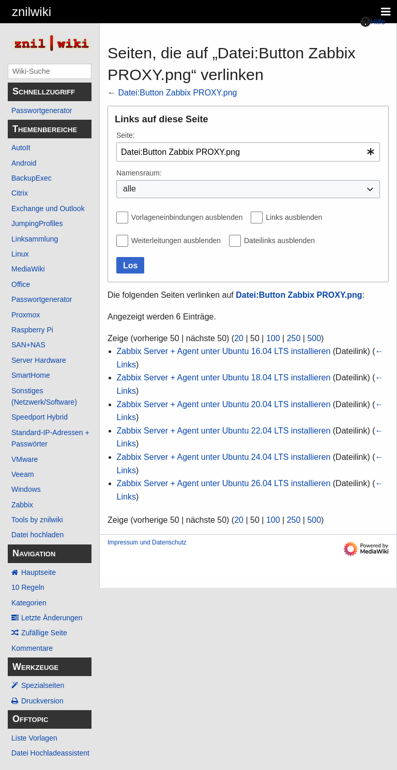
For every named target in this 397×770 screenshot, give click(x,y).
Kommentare (32, 648)
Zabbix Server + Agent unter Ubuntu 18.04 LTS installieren (224, 377)
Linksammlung (34, 239)
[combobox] (248, 152)
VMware (24, 459)
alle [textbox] (129, 188)
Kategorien (29, 603)
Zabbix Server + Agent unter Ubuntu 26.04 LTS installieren (224, 483)
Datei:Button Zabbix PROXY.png (177, 92)
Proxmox (25, 315)
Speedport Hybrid (39, 417)
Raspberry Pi (32, 330)
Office (20, 284)
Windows (26, 489)
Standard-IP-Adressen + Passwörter (50, 438)
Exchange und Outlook (48, 208)
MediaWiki (28, 269)
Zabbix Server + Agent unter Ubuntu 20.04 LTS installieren (224, 404)
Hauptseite (38, 572)
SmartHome (30, 375)
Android (23, 163)
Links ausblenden (294, 217)
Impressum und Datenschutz (147, 542)
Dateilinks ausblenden (279, 240)
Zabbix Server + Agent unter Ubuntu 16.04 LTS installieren (224, 351)
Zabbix (22, 505)
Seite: (125, 135)
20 (238, 338)
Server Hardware (38, 360)
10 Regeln (27, 587)
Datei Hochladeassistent (50, 753)
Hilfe (372, 22)
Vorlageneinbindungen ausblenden (187, 217)
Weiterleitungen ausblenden (176, 240)
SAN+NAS (28, 345)
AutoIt (20, 147)
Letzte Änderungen (51, 618)
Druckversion (42, 701)
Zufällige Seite (44, 633)
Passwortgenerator (41, 110)
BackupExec (31, 178)
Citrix (19, 193)
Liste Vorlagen (34, 738)
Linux (19, 254)
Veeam (22, 474)
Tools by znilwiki (37, 520)
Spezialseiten (42, 685)
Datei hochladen (37, 535)
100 (273, 338)
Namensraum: (139, 173)
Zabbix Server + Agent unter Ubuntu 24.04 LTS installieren (224, 457)
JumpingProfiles (37, 223)
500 (314, 338)
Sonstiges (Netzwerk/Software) (44, 396)
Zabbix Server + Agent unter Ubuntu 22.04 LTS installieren (224, 430)
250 (294, 338)
